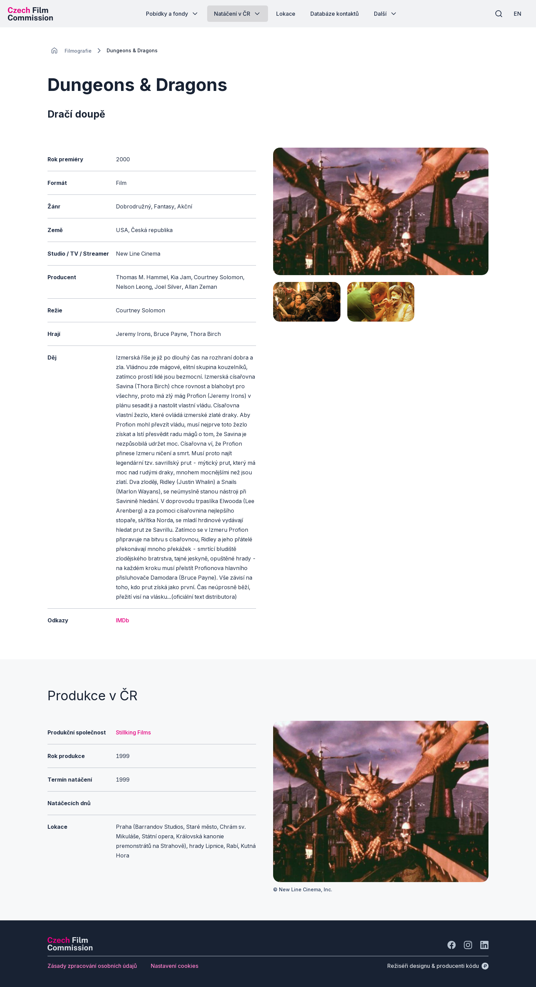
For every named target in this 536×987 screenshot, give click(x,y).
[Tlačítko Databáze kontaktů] (335, 13)
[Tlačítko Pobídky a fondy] (172, 13)
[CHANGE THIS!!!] (54, 50)
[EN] (515, 13)
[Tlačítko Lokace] (285, 13)
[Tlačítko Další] (385, 13)
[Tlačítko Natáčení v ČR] (237, 13)
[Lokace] (78, 50)
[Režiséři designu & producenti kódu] (437, 966)
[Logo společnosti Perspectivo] (70, 948)
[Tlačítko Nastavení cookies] (174, 966)
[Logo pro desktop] (32, 14)
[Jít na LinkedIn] (484, 945)
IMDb (122, 620)
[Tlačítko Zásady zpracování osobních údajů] (92, 966)
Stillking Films (133, 732)
